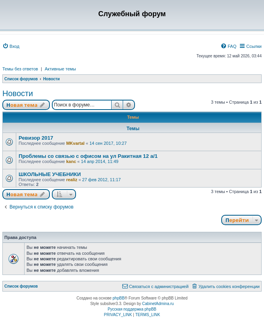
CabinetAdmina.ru (158, 303)
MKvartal (75, 143)
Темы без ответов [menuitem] (20, 68)
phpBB (119, 298)
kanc (71, 161)
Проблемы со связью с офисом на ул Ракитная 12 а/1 (88, 156)
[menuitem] (10, 46)
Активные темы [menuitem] (60, 68)
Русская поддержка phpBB (132, 309)
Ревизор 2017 (36, 138)
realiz (71, 179)
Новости (17, 93)
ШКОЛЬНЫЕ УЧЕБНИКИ (50, 174)
